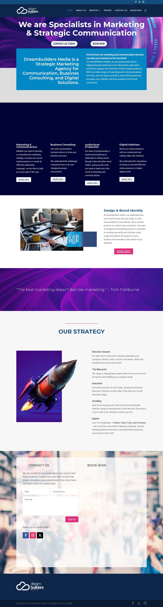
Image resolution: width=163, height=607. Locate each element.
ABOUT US (81, 11)
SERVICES (93, 11)
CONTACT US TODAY (64, 43)
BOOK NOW (136, 11)
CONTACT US (121, 11)
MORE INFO (23, 179)
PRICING (108, 11)
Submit (72, 519)
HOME (70, 11)
